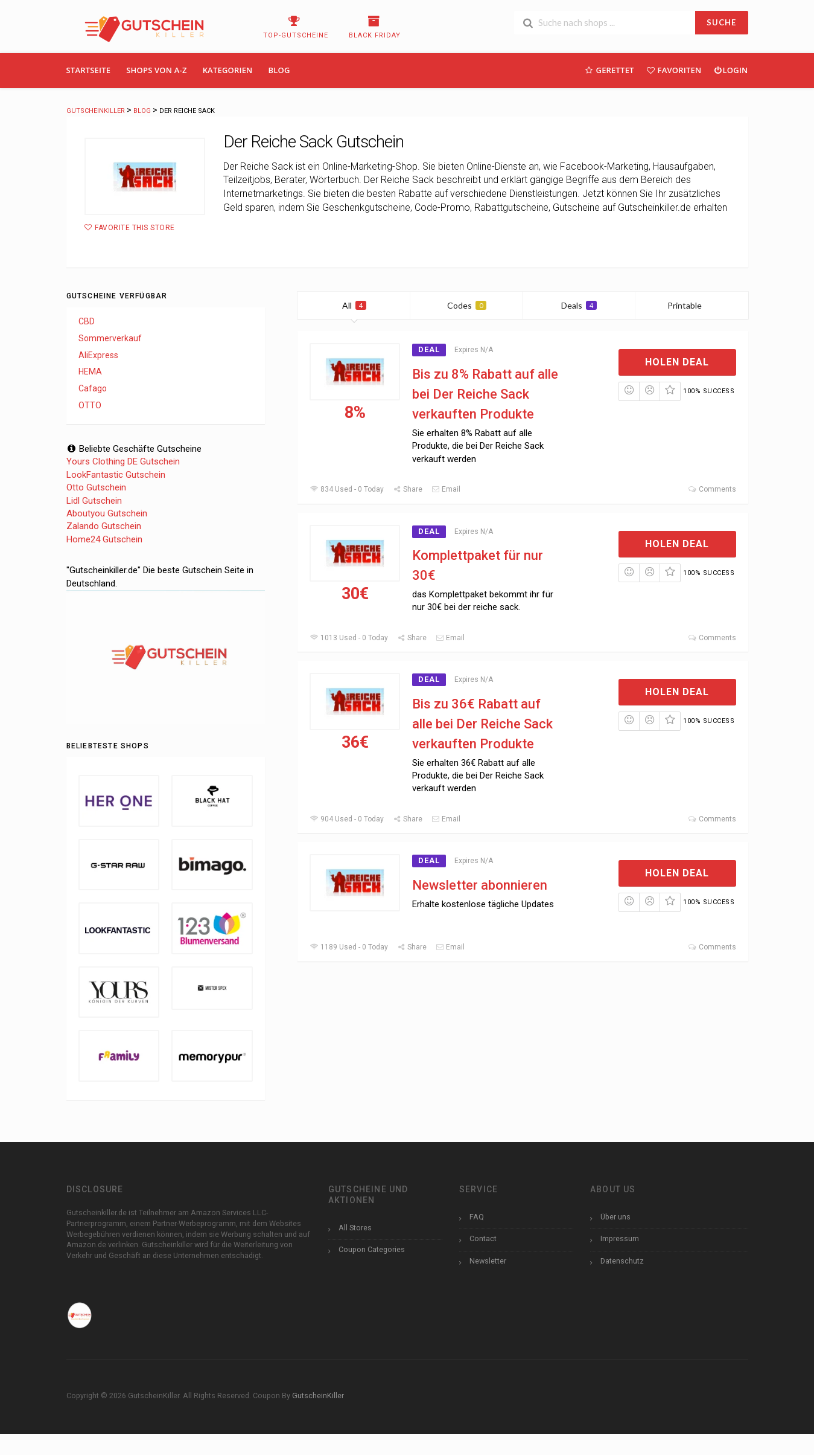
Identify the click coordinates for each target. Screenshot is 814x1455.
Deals (579, 305)
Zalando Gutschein (103, 526)
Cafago (92, 388)
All (354, 305)
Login (730, 69)
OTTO (89, 405)
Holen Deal (677, 362)
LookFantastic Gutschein (115, 474)
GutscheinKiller (318, 1395)
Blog (279, 70)
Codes (466, 305)
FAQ (476, 1216)
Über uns (615, 1216)
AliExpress (98, 355)
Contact (483, 1238)
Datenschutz (622, 1260)
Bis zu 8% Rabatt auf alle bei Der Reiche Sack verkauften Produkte (485, 394)
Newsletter (487, 1260)
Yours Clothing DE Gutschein (123, 461)
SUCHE (721, 22)
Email (445, 489)
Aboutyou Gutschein (106, 513)
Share (407, 489)
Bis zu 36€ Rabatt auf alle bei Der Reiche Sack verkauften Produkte (482, 723)
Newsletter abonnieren (479, 885)
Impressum (619, 1238)
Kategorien (228, 70)
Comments (712, 489)
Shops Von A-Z (156, 70)
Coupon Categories (372, 1249)
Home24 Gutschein (104, 539)
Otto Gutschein (96, 487)
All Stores (355, 1227)
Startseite (88, 70)
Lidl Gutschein (94, 500)
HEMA (90, 371)
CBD (86, 321)
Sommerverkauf (110, 338)
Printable (691, 305)
